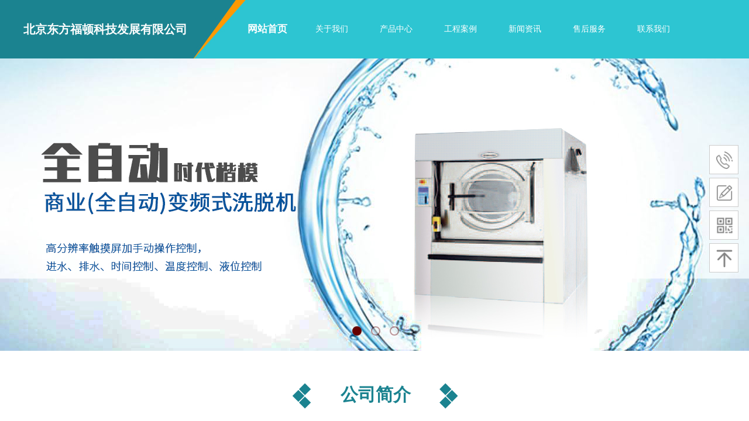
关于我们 (331, 29)
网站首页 (267, 28)
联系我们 (653, 29)
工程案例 (460, 29)
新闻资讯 (525, 29)
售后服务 (589, 29)
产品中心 (396, 29)
